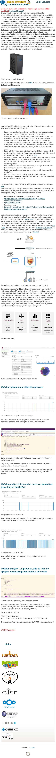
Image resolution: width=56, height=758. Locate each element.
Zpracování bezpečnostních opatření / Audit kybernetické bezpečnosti (29, 207)
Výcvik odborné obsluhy (12, 203)
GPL (30, 83)
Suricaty (39, 228)
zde (35, 155)
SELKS (36, 232)
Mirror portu (29, 219)
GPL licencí (47, 228)
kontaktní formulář (17, 11)
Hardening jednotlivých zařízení (15, 209)
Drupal (32, 747)
